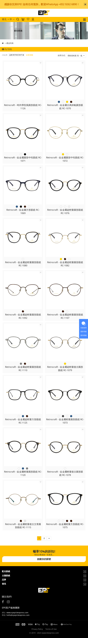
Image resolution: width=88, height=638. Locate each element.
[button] (76, 55)
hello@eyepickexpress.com (18, 615)
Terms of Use (51, 629)
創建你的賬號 (44, 559)
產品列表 (10, 43)
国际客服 (83, 331)
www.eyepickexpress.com (17, 612)
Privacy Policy (37, 629)
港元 (5, 19)
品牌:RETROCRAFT (16, 55)
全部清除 (29, 55)
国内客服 (83, 335)
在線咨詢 (83, 328)
